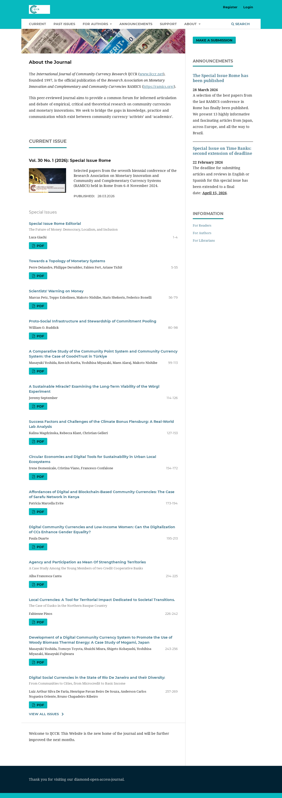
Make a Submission (214, 40)
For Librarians (204, 240)
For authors (96, 24)
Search (240, 24)
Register (230, 7)
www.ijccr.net (151, 74)
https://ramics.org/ (158, 86)
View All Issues (44, 714)
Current (37, 24)
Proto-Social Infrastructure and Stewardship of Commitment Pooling (92, 321)
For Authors (202, 233)
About (191, 24)
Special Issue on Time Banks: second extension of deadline (222, 151)
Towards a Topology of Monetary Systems (67, 261)
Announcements (135, 24)
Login (248, 7)
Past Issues (64, 24)
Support (168, 24)
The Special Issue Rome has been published (220, 78)
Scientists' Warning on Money (56, 291)
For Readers (202, 225)
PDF (40, 246)
